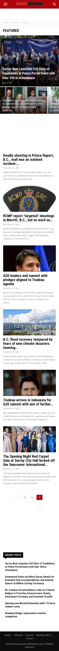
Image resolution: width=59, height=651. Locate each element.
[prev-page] (18, 497)
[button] (54, 4)
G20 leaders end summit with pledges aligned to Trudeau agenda (25, 279)
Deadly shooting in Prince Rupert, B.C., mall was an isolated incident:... (28, 159)
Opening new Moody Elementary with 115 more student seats (30, 605)
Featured (16, 22)
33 (25, 497)
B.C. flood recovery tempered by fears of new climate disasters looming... (28, 343)
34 (32, 497)
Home (6, 22)
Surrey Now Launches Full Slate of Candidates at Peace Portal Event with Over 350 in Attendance (30, 567)
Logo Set (29, 635)
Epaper (8, 635)
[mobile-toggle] (5, 4)
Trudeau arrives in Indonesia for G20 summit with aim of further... (28, 402)
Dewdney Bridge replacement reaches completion (25, 615)
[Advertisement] (29, 14)
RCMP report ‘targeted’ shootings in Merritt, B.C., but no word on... (28, 218)
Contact (29, 638)
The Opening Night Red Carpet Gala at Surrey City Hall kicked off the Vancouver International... (29, 460)
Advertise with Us (44, 635)
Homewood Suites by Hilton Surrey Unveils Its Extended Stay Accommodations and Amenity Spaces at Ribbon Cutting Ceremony (29, 580)
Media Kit (18, 635)
